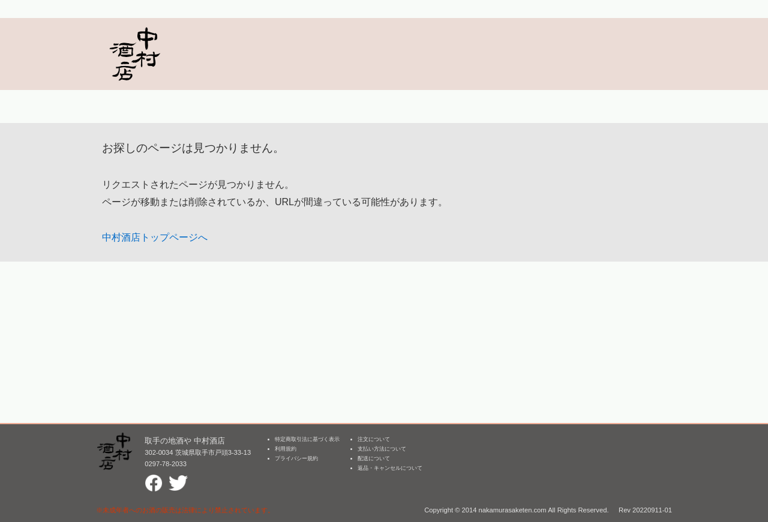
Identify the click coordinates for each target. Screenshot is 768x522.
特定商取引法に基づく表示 (307, 439)
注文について (374, 439)
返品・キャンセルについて (390, 468)
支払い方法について (382, 449)
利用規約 (285, 449)
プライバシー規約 (296, 458)
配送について (374, 458)
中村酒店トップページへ (155, 237)
